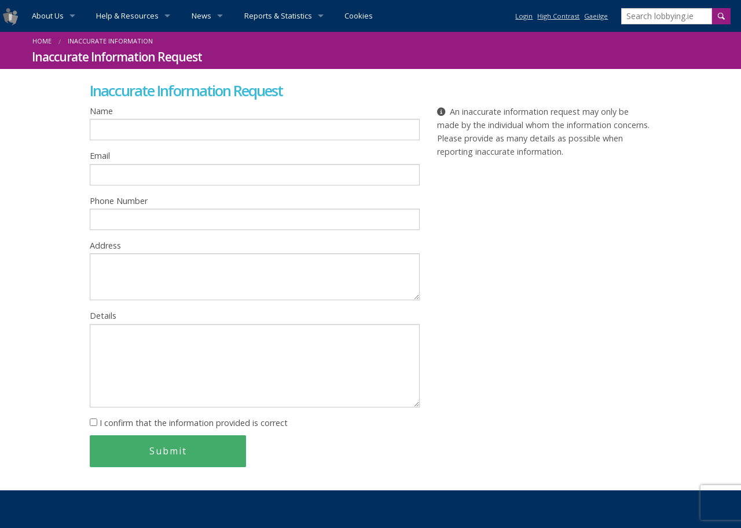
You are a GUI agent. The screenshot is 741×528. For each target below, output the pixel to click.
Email (255, 167)
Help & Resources (127, 15)
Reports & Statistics (278, 15)
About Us (48, 15)
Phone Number (255, 212)
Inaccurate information (110, 41)
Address (255, 270)
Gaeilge (596, 16)
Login (524, 16)
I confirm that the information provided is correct (189, 422)
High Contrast (558, 16)
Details (255, 358)
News (201, 15)
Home (42, 41)
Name (255, 122)
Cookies (358, 15)
